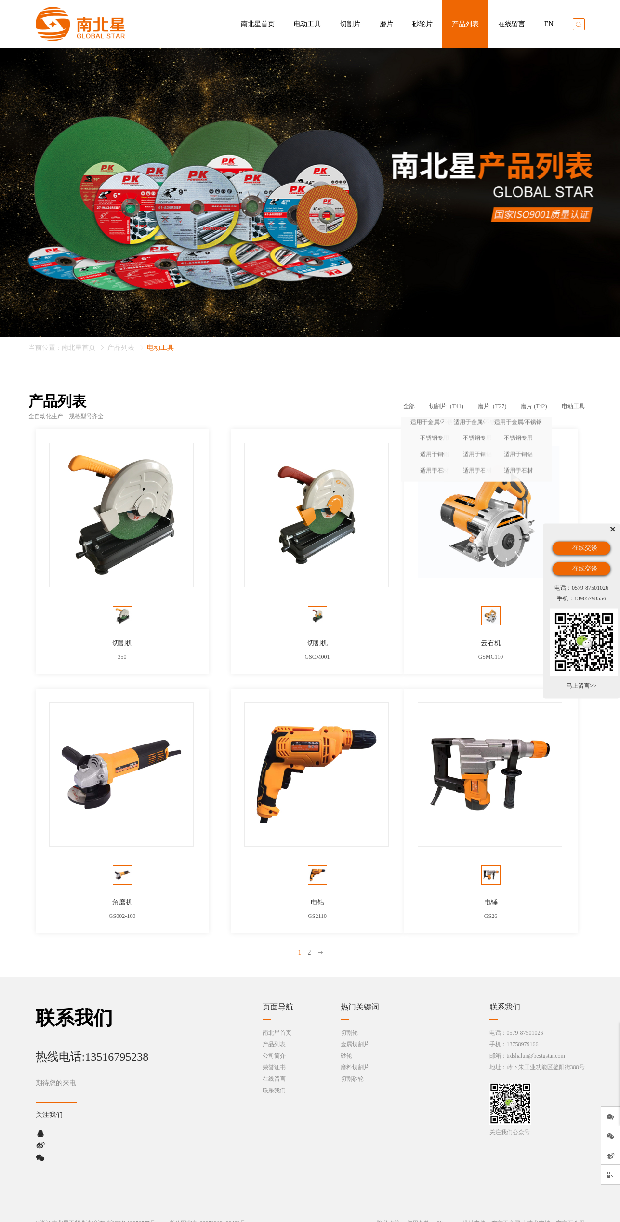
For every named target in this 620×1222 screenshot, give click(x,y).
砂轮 (346, 1046)
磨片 (386, 23)
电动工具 (307, 23)
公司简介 (274, 1046)
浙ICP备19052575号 (131, 1213)
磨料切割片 (355, 1057)
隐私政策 (388, 1213)
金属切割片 (355, 1034)
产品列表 (465, 23)
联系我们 (274, 1080)
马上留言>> (581, 685)
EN (549, 23)
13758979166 (523, 1034)
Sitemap (445, 1213)
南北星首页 (258, 23)
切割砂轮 (352, 1069)
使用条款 (418, 1213)
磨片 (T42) (534, 406)
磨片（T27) (492, 406)
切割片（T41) (446, 406)
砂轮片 (422, 23)
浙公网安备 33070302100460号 (207, 1213)
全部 (409, 406)
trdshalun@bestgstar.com (536, 1046)
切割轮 (349, 1023)
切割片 (350, 23)
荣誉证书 (274, 1057)
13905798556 (590, 598)
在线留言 (511, 23)
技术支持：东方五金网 (556, 1213)
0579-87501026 (525, 1023)
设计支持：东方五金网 (491, 1213)
